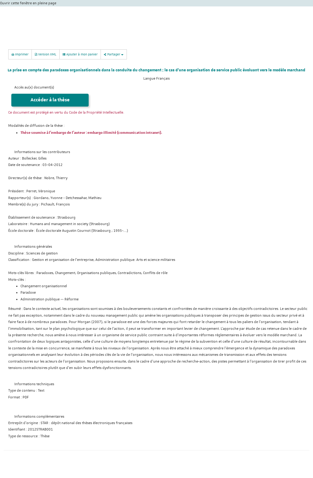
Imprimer (20, 54)
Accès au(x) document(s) (34, 87)
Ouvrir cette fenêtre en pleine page (28, 3)
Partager (113, 54)
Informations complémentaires (39, 416)
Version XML (45, 54)
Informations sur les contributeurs (42, 152)
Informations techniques (34, 384)
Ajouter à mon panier (80, 54)
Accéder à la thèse (50, 100)
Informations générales (33, 246)
